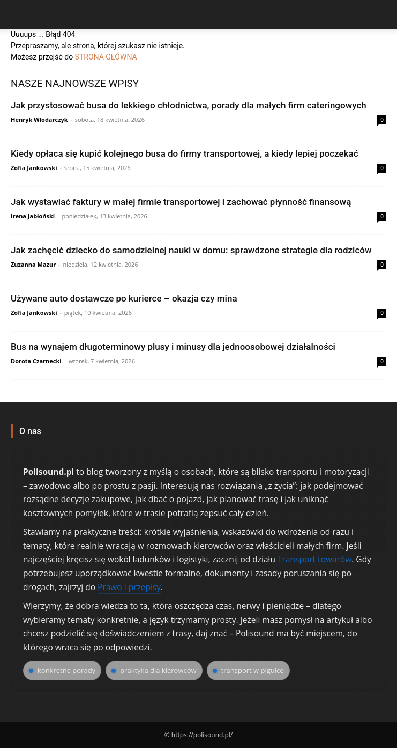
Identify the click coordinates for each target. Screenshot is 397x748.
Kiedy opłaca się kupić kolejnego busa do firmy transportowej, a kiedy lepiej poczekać (184, 153)
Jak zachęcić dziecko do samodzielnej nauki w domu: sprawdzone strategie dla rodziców (191, 250)
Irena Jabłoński (33, 216)
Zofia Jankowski (34, 168)
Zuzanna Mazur (33, 264)
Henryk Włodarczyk (39, 119)
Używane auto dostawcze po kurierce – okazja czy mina (124, 298)
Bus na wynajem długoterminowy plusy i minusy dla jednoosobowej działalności (173, 346)
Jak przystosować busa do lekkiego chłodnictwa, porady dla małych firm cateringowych (188, 105)
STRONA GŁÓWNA (106, 57)
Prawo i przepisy (129, 587)
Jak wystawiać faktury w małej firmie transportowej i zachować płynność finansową (181, 201)
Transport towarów (314, 559)
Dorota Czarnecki (36, 361)
